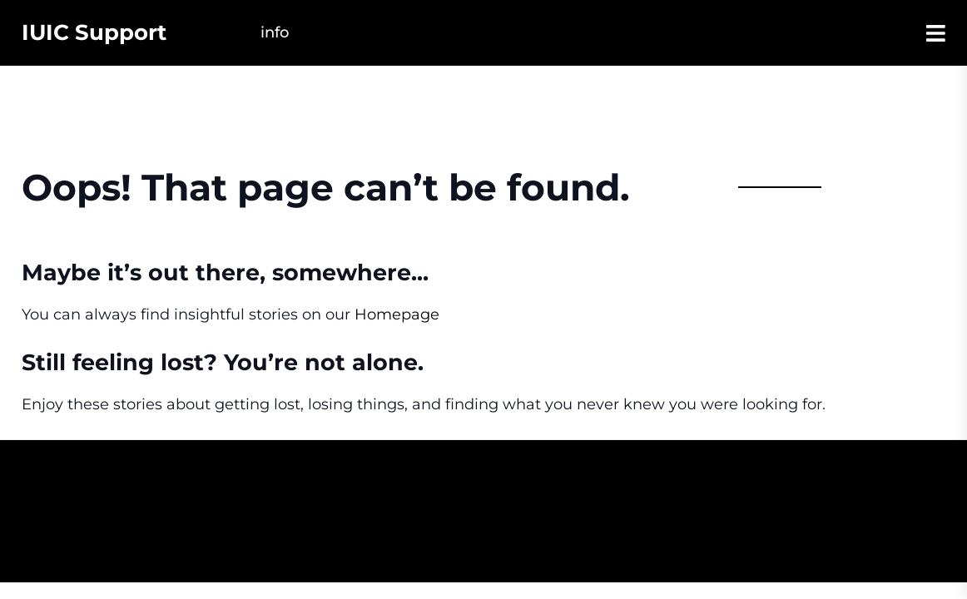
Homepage (397, 314)
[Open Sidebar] (935, 32)
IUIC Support (94, 33)
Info (274, 32)
